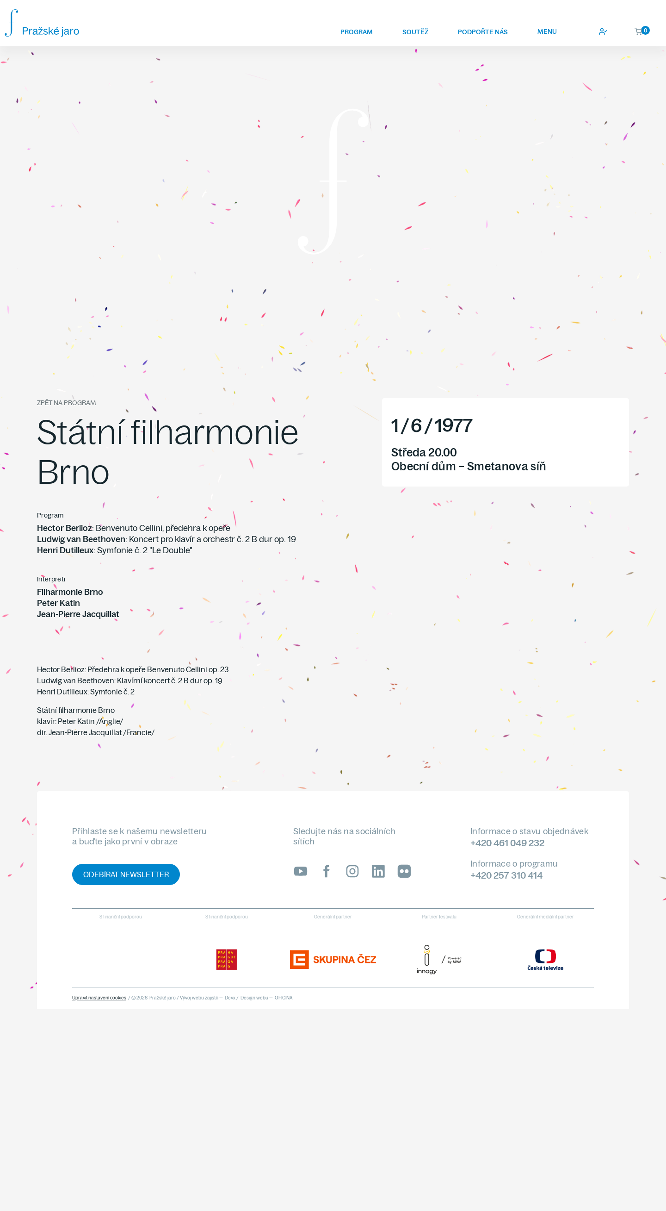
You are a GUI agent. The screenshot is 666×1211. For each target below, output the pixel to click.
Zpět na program (66, 403)
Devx (230, 998)
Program (356, 32)
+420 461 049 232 (507, 843)
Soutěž (415, 32)
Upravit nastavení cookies (99, 998)
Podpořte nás (483, 32)
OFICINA (284, 998)
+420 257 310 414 (506, 875)
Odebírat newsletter (126, 874)
